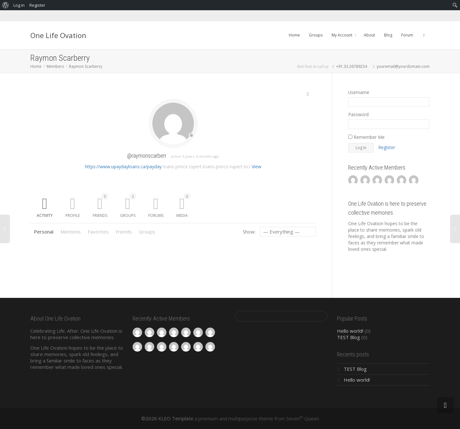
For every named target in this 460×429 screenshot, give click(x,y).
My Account (342, 35)
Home (294, 35)
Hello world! (350, 331)
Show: (249, 231)
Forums (156, 215)
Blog (388, 35)
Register (386, 147)
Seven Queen (302, 418)
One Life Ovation (58, 35)
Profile (72, 215)
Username (358, 92)
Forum (407, 35)
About (369, 35)
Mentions (70, 231)
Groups (316, 35)
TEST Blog (348, 337)
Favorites (98, 231)
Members (55, 66)
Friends (100, 205)
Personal (43, 231)
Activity (45, 215)
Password (358, 114)
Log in (19, 5)
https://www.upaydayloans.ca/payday (123, 166)
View (256, 166)
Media (183, 205)
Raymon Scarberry (85, 66)
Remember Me (366, 137)
